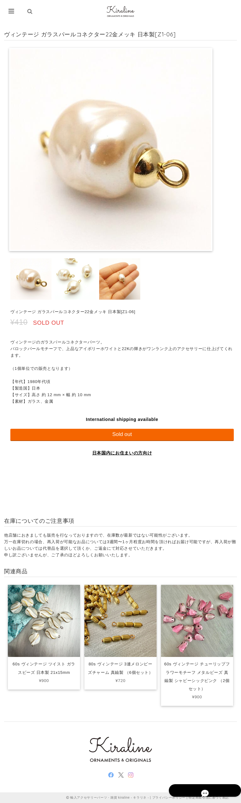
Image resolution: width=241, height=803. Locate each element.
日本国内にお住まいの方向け (122, 452)
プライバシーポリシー (169, 797)
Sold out (122, 434)
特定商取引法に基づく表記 (209, 797)
